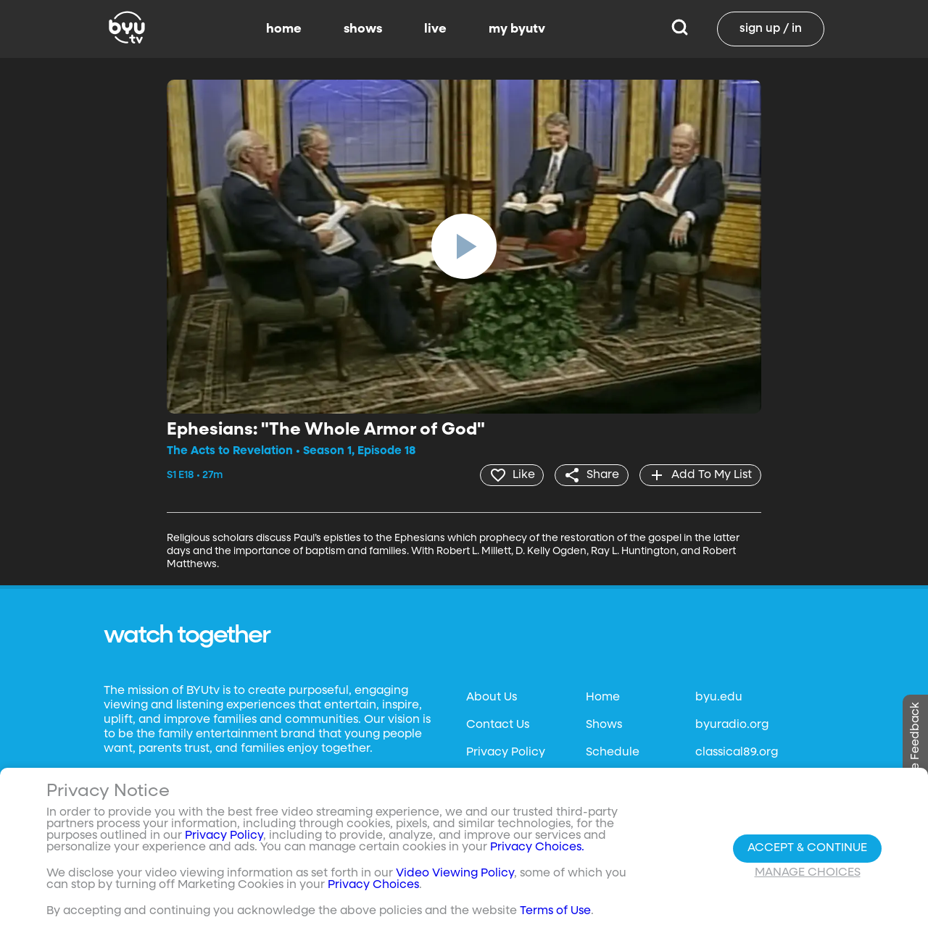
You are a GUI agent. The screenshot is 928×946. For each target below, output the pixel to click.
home (284, 28)
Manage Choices (808, 873)
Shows (604, 725)
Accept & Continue (807, 848)
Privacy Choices (373, 885)
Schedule (612, 752)
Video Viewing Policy (455, 873)
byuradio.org (731, 725)
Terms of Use (555, 911)
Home (603, 697)
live (435, 28)
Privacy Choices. (537, 847)
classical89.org (736, 752)
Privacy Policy (505, 752)
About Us (491, 697)
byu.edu (718, 697)
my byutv (517, 28)
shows (363, 28)
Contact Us (497, 725)
